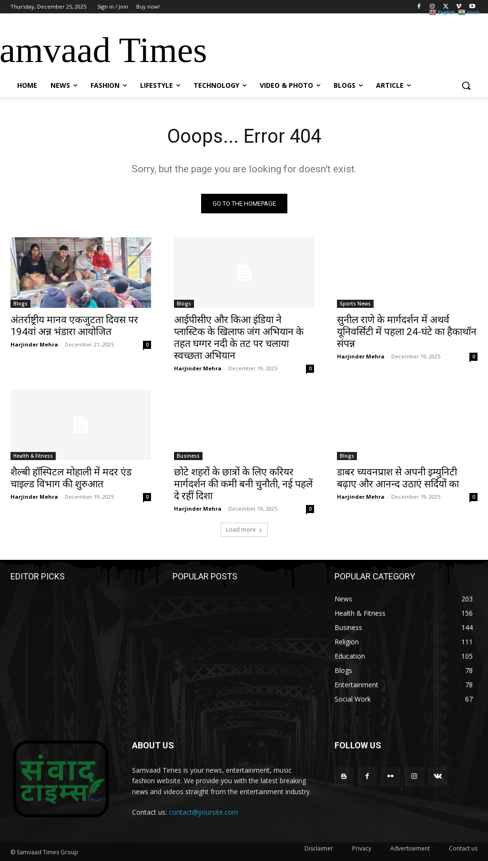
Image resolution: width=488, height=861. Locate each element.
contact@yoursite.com (203, 812)
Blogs (20, 303)
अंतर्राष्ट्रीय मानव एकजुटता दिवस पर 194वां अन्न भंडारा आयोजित (74, 325)
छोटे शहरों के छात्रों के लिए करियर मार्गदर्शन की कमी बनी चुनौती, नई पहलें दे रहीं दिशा (243, 484)
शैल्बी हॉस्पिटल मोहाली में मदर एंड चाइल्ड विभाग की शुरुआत (71, 478)
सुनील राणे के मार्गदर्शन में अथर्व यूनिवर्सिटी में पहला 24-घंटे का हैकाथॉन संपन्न (407, 331)
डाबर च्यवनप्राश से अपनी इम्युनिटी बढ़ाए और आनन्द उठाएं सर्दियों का (398, 478)
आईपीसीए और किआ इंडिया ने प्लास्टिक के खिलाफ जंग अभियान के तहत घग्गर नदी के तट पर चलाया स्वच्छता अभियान (239, 337)
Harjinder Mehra (34, 343)
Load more (244, 529)
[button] (466, 85)
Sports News (355, 303)
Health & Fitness (33, 455)
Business (188, 455)
